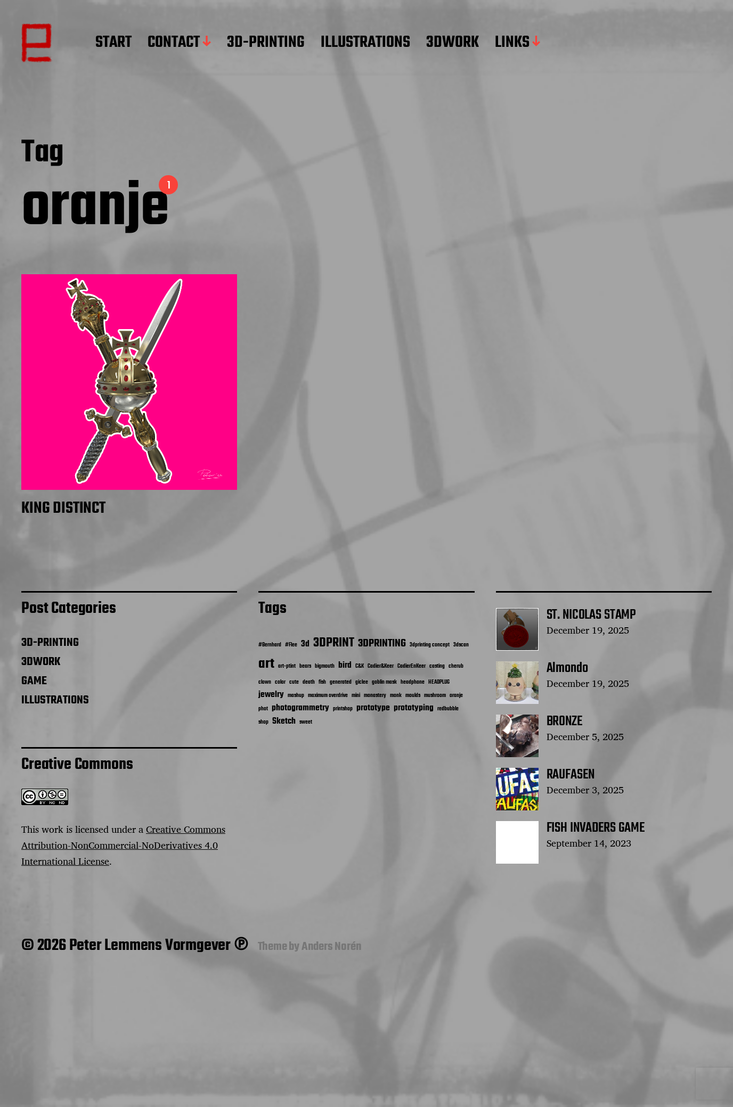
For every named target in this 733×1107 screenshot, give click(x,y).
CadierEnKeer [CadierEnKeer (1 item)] (411, 666)
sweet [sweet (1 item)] (305, 722)
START (113, 43)
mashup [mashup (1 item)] (296, 696)
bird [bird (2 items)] (345, 665)
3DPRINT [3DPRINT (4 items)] (333, 643)
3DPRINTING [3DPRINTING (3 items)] (382, 643)
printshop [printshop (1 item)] (343, 709)
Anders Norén (332, 947)
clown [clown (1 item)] (264, 682)
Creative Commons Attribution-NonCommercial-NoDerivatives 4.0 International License (123, 845)
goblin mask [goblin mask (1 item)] (384, 682)
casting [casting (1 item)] (437, 666)
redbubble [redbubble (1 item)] (448, 709)
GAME (34, 681)
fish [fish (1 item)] (322, 682)
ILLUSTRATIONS (365, 43)
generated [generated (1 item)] (341, 682)
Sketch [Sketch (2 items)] (284, 721)
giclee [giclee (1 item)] (361, 682)
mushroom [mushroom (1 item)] (435, 696)
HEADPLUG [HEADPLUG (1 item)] (439, 682)
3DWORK (452, 43)
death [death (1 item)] (309, 682)
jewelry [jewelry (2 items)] (271, 694)
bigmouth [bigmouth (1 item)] (325, 666)
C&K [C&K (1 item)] (359, 666)
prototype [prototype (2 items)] (373, 708)
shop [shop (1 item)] (263, 722)
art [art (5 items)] (266, 664)
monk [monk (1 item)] (396, 696)
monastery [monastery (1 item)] (375, 696)
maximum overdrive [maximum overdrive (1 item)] (328, 696)
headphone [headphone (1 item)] (413, 682)
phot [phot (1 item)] (263, 709)
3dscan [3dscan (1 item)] (461, 645)
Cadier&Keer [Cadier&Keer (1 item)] (381, 666)
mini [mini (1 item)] (356, 696)
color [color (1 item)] (280, 682)
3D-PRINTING (266, 43)
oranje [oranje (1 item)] (456, 696)
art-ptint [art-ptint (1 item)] (287, 666)
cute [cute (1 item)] (294, 682)
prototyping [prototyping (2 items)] (414, 708)
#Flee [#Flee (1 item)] (291, 645)
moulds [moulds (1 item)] (412, 696)
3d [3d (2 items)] (305, 644)
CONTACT (174, 43)
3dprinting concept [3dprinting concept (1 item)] (430, 645)
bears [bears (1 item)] (305, 666)
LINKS (512, 43)
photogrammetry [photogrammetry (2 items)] (300, 708)
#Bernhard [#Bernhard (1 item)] (269, 645)
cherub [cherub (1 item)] (456, 666)
